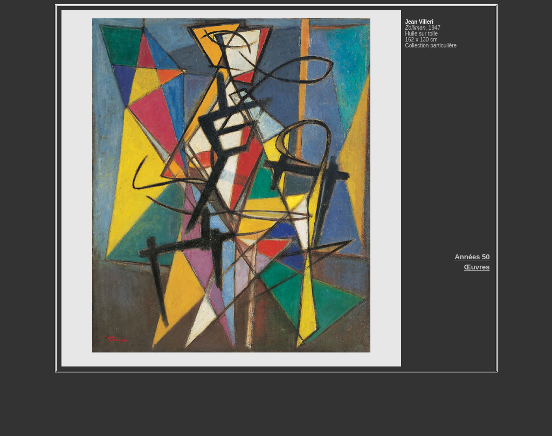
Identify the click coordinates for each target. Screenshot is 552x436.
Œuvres (477, 267)
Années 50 (471, 257)
